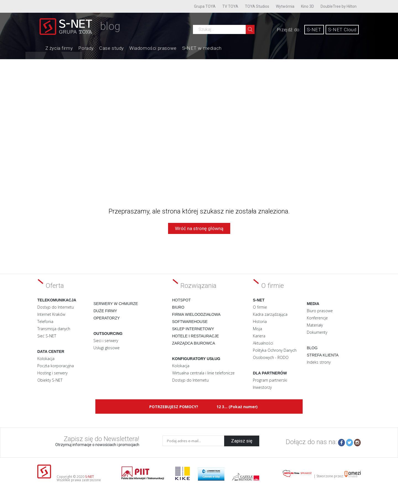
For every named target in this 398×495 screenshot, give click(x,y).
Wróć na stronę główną (199, 228)
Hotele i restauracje (195, 336)
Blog (312, 348)
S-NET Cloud (342, 29)
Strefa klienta (323, 355)
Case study (111, 48)
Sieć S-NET (46, 335)
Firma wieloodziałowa (196, 314)
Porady (86, 48)
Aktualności (263, 343)
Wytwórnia (285, 6)
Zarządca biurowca (193, 343)
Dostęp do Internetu (55, 307)
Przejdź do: (289, 29)
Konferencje (317, 318)
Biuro (178, 307)
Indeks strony (319, 362)
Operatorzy (106, 318)
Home (40, 48)
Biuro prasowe (320, 310)
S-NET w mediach (202, 48)
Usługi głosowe (106, 347)
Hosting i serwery (52, 373)
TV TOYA (230, 6)
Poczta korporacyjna (55, 365)
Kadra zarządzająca (270, 314)
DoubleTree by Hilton (339, 6)
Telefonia (45, 321)
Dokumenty (317, 332)
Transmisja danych (53, 328)
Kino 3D (307, 6)
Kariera (259, 335)
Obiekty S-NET (49, 380)
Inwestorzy (262, 387)
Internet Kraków (51, 314)
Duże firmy (105, 311)
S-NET (314, 29)
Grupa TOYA (205, 6)
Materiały (315, 325)
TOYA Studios (257, 6)
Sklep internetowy (193, 329)
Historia (260, 321)
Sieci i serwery (105, 340)
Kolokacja (45, 358)
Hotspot (181, 300)
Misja (257, 328)
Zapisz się (241, 441)
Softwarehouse (190, 321)
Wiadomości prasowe (153, 48)
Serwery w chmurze (115, 303)
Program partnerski (270, 380)
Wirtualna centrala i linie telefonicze (203, 373)
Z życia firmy (59, 48)
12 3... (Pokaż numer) (237, 406)
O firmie (260, 307)
